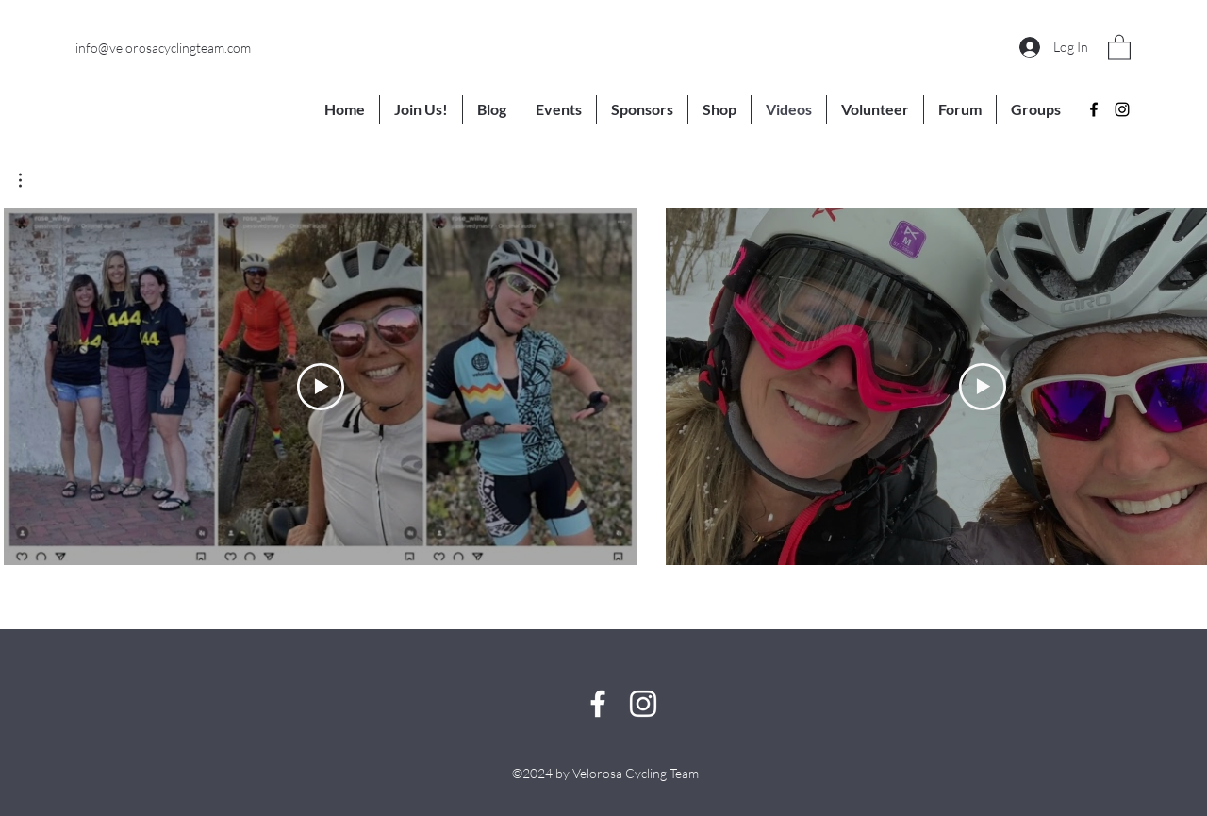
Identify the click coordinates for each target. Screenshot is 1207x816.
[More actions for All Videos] (30, 180)
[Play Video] (320, 386)
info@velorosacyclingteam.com (163, 48)
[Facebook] (1093, 109)
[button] (1119, 46)
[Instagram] (1122, 109)
